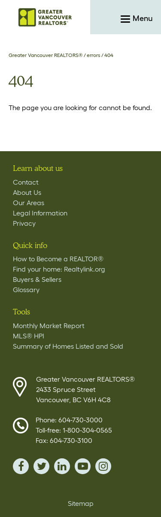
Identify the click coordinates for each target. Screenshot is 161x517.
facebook (21, 466)
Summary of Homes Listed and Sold (68, 346)
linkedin (62, 466)
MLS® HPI (28, 336)
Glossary (26, 289)
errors (93, 55)
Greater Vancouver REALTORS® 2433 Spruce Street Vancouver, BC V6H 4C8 (85, 389)
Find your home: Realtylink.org (59, 269)
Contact (26, 182)
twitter (41, 466)
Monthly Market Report (49, 325)
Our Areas (28, 202)
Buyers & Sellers (37, 279)
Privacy (24, 223)
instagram (103, 466)
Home (45, 17)
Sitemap (81, 503)
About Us (27, 192)
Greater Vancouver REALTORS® (46, 55)
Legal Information (40, 213)
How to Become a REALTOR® (58, 259)
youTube (83, 466)
